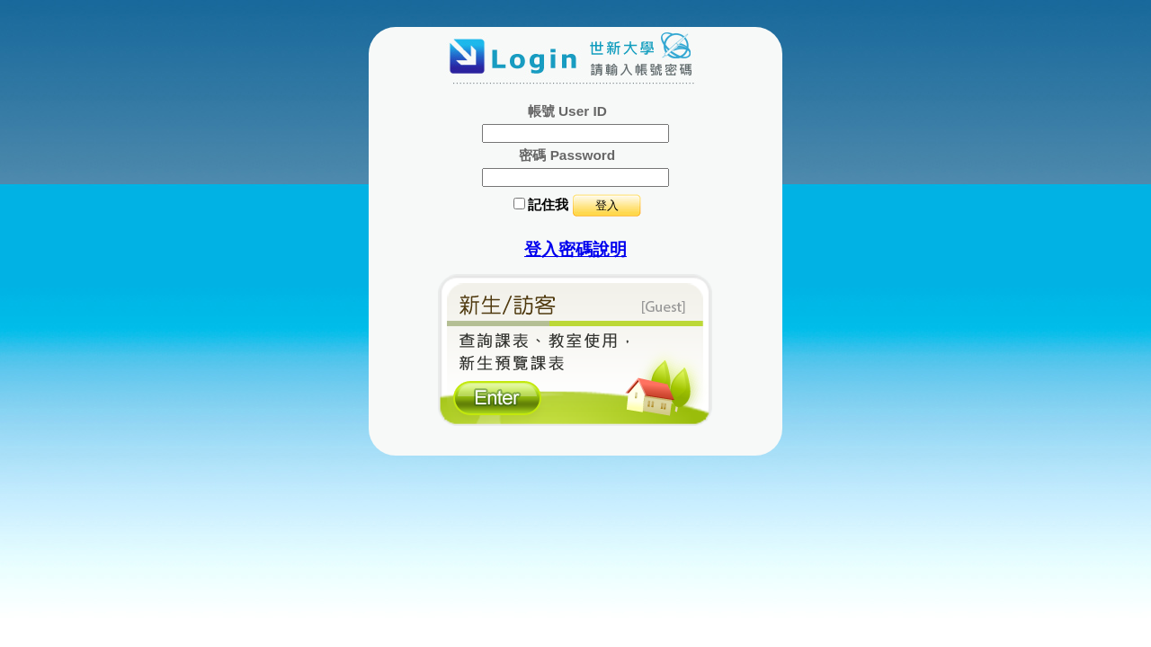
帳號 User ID (567, 111)
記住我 (548, 204)
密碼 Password (567, 155)
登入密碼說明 (575, 249)
